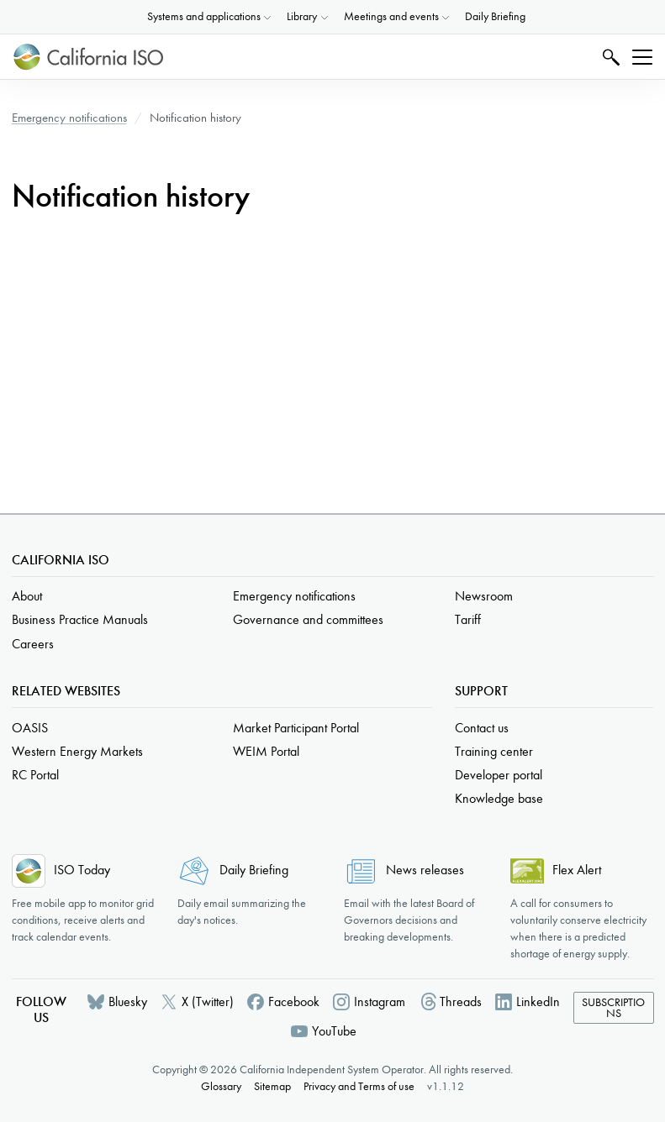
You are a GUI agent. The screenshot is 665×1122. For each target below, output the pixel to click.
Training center (494, 751)
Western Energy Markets (77, 751)
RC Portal (35, 775)
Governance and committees (308, 619)
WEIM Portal (266, 751)
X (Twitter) (208, 1001)
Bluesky (127, 1001)
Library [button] (302, 16)
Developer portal (498, 775)
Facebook (293, 1001)
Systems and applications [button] (204, 16)
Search (609, 56)
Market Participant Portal (296, 728)
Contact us (482, 728)
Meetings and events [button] (391, 16)
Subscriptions (613, 1008)
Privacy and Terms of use (358, 1086)
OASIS (30, 728)
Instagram (379, 1001)
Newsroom (484, 596)
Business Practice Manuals (80, 619)
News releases (425, 870)
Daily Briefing (495, 16)
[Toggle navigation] (642, 57)
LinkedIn (538, 1001)
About (27, 596)
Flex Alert (576, 870)
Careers (33, 644)
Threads (461, 1001)
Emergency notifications (69, 117)
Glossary (221, 1086)
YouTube (334, 1031)
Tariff (468, 619)
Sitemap (272, 1086)
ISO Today (82, 870)
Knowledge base (499, 798)
